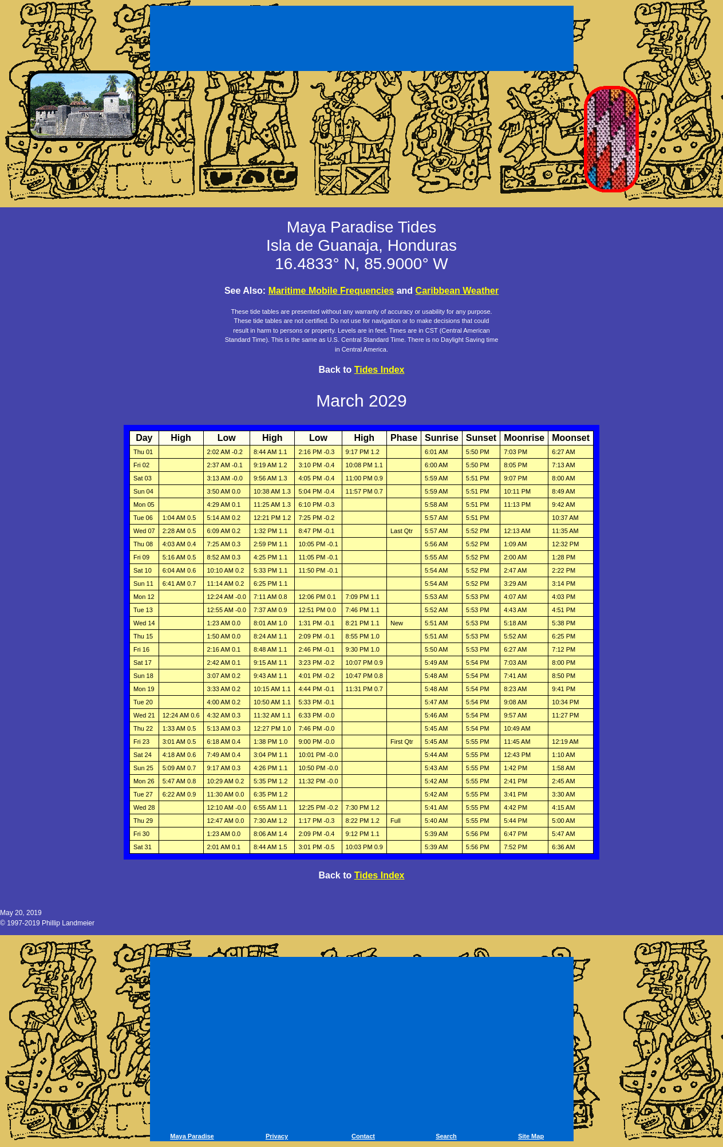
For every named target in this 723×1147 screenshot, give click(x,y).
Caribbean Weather (457, 290)
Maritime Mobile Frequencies (331, 290)
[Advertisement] (361, 40)
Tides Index (379, 370)
